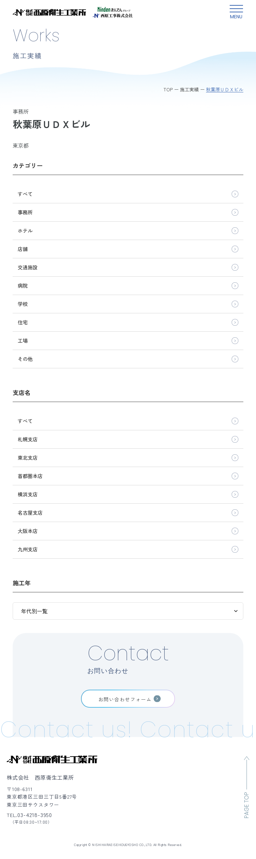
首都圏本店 (30, 475)
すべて (25, 193)
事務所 (25, 212)
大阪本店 (28, 530)
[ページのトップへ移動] (246, 787)
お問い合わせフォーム (125, 699)
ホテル (25, 230)
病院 (23, 285)
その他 (25, 358)
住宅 (23, 322)
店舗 (23, 248)
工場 (23, 340)
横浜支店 (28, 494)
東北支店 (28, 457)
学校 (23, 303)
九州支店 (28, 549)
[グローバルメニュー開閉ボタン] (236, 12)
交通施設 (28, 267)
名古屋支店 (30, 512)
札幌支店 (28, 439)
